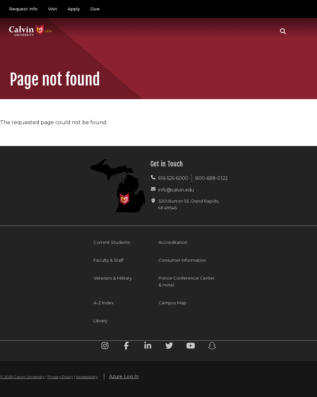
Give (95, 8)
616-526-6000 (173, 178)
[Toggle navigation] (300, 31)
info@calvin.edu (176, 190)
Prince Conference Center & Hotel (186, 281)
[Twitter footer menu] (169, 347)
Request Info (23, 8)
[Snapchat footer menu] (212, 347)
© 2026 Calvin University (22, 376)
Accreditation (172, 242)
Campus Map (172, 302)
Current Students (112, 242)
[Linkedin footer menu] (148, 347)
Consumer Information (182, 260)
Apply (74, 8)
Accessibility (87, 376)
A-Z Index (104, 302)
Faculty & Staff (108, 260)
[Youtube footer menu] (191, 347)
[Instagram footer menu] (105, 347)
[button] (283, 31)
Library (101, 320)
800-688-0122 (211, 178)
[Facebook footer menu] (126, 347)
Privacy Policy (60, 376)
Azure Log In (124, 376)
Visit (52, 8)
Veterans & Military (113, 278)
